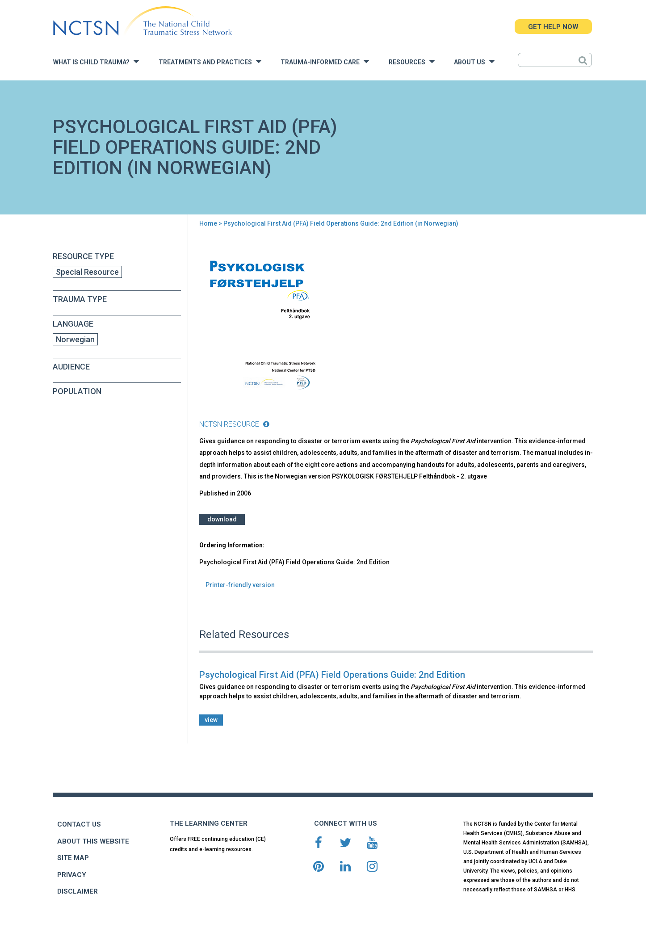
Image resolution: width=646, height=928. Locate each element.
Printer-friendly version (240, 584)
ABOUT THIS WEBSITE (93, 841)
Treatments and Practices (210, 61)
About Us (474, 61)
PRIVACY (71, 875)
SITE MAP (73, 858)
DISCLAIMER (77, 891)
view (211, 719)
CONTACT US (79, 824)
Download (222, 519)
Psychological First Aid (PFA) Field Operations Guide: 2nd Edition (332, 674)
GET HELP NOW (553, 27)
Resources (412, 61)
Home (208, 223)
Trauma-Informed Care (325, 61)
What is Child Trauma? (96, 61)
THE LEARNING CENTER (208, 823)
